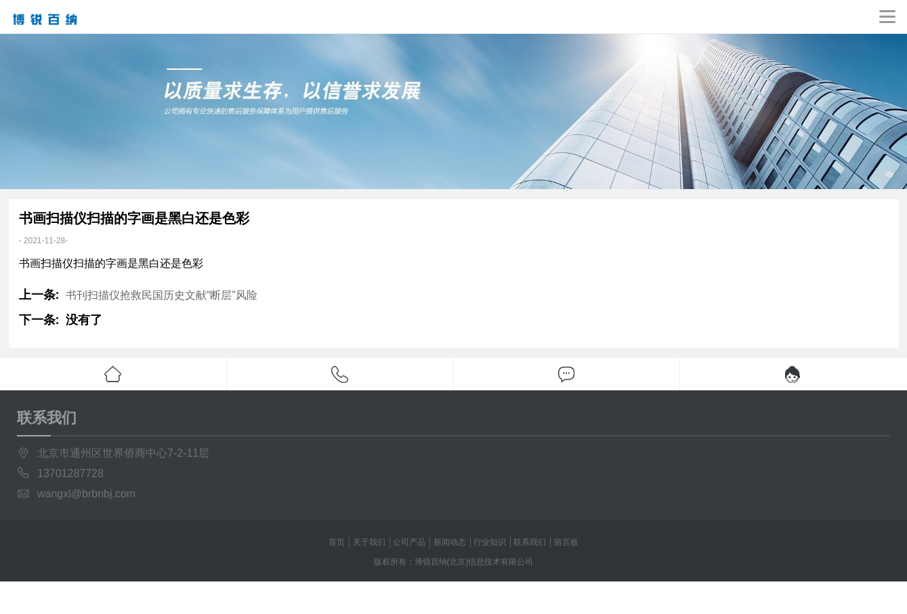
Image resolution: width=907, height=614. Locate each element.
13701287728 (70, 473)
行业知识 (489, 542)
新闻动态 (450, 542)
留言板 (566, 542)
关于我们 (369, 542)
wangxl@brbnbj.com (86, 493)
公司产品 (409, 542)
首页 (337, 542)
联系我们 (529, 542)
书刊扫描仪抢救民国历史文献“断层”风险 (161, 295)
